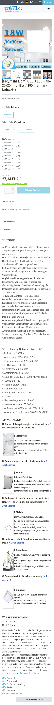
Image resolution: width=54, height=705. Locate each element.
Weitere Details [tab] (10, 229)
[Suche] (36, 2)
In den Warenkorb (33, 190)
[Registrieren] (22, 2)
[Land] (27, 2)
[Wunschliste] (40, 2)
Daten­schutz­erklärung (29, 673)
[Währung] (31, 2)
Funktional (11, 690)
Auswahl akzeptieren (34, 699)
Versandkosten (23, 210)
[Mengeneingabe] (7, 190)
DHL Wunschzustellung (16, 684)
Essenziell (11, 678)
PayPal (9, 687)
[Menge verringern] (13, 191)
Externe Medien (13, 681)
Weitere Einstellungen (12, 693)
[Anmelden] (18, 2)
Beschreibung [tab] (9, 221)
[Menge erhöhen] (13, 188)
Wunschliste (8, 202)
